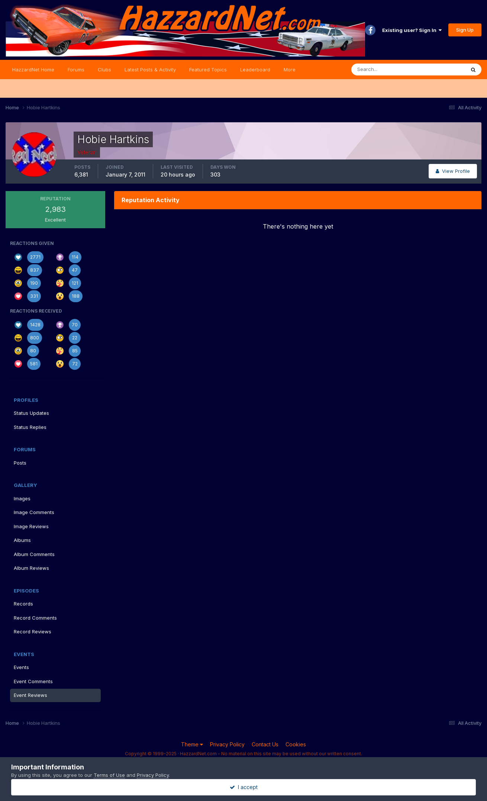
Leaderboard (255, 69)
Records (23, 604)
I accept (244, 787)
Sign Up (465, 30)
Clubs (104, 69)
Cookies (296, 744)
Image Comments (34, 512)
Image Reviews (31, 526)
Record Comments (35, 618)
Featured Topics (208, 69)
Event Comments (33, 681)
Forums (76, 69)
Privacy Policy (227, 744)
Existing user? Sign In (412, 30)
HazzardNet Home (33, 69)
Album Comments (34, 554)
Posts (20, 463)
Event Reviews (30, 695)
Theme (192, 744)
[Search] (384, 69)
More (290, 69)
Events (21, 667)
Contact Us (265, 744)
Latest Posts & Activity (150, 69)
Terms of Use (109, 775)
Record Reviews (32, 631)
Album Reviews (31, 568)
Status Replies (30, 427)
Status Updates (31, 413)
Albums (22, 540)
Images (22, 498)
